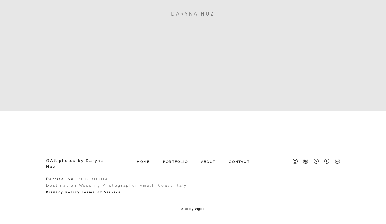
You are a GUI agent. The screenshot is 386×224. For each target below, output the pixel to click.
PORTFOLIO (175, 162)
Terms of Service (101, 192)
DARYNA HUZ (193, 13)
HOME (143, 162)
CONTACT (239, 162)
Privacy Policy (63, 192)
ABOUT (208, 162)
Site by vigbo (193, 209)
